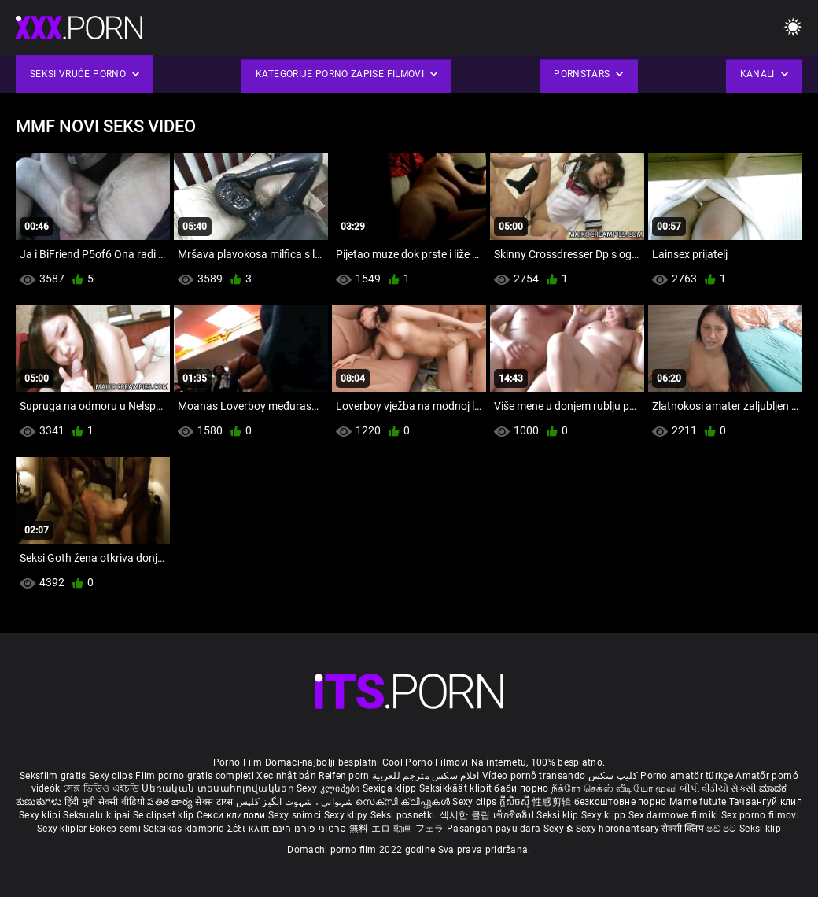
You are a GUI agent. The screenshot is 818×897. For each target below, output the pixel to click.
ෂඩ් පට (722, 828)
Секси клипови (232, 815)
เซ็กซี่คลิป (514, 815)
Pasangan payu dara (495, 828)
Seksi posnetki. (405, 815)
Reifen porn (344, 775)
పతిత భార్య (171, 801)
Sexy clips (112, 775)
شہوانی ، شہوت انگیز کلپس (296, 801)
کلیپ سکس (613, 775)
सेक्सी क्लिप (683, 828)
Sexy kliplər (63, 828)
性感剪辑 (553, 801)
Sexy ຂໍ (559, 828)
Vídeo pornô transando (533, 775)
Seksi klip (558, 815)
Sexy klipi (41, 815)
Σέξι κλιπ (249, 828)
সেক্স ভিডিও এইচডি (101, 788)
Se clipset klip (165, 815)
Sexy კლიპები (330, 788)
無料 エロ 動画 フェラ (396, 828)
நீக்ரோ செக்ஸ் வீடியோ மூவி (614, 788)
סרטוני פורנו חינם (309, 828)
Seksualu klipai (98, 815)
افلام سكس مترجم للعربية (426, 775)
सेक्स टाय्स (215, 801)
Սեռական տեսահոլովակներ (219, 788)
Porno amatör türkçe (686, 775)
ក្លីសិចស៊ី (516, 801)
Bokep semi (115, 828)
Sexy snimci (296, 815)
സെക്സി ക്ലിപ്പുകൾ (404, 801)
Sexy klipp (604, 815)
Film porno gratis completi (194, 775)
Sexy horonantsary (618, 828)
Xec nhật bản (286, 775)
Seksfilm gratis (53, 775)
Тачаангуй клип (765, 801)
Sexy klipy (347, 815)
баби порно (521, 788)
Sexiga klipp (391, 788)
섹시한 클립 (466, 815)
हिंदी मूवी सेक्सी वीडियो (104, 801)
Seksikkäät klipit (456, 788)
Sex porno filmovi (760, 815)
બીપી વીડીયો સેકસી (718, 788)
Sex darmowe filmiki (673, 815)
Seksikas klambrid (185, 828)
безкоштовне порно (620, 801)
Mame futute (697, 801)
